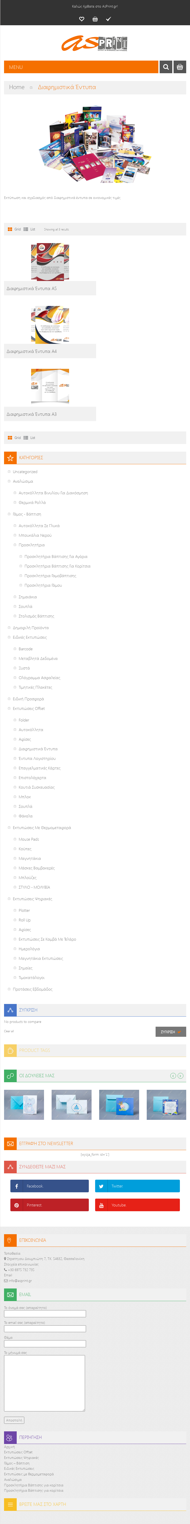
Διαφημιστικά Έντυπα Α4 (125, 288)
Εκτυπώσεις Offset (29, 645)
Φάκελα (26, 753)
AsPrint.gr (70, 1510)
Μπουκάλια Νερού (35, 472)
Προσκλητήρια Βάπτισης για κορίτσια (58, 503)
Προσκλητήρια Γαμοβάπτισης (50, 512)
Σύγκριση (168, 969)
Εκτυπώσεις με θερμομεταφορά (42, 764)
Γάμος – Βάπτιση (17, 1400)
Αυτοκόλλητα (31, 666)
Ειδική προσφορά (28, 636)
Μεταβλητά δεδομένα (38, 595)
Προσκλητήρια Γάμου (43, 522)
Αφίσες (25, 676)
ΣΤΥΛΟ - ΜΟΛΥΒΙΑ (34, 824)
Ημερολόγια (29, 886)
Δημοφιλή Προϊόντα (31, 564)
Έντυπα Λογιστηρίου (37, 695)
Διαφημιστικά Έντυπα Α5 (32, 288)
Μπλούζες (27, 814)
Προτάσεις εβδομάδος (32, 926)
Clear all (9, 968)
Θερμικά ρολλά (32, 439)
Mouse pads (29, 776)
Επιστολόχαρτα (32, 714)
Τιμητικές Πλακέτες (35, 624)
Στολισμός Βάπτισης (36, 553)
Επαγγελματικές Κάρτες (39, 705)
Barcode (26, 586)
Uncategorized (25, 408)
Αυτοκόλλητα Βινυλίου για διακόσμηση (53, 430)
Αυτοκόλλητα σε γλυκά (39, 463)
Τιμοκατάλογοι (32, 914)
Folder (24, 657)
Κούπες (25, 786)
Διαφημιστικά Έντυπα (38, 686)
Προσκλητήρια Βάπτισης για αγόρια (56, 493)
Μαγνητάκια (30, 795)
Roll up (25, 857)
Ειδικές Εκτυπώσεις (30, 574)
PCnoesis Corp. (145, 1510)
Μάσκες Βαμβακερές (37, 805)
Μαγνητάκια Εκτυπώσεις (41, 895)
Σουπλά (25, 543)
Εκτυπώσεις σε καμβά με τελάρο (47, 876)
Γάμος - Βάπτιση (27, 451)
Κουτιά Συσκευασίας (37, 724)
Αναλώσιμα (23, 418)
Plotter (24, 847)
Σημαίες (25, 905)
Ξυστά (24, 605)
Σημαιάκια (28, 534)
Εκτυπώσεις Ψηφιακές (32, 836)
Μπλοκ (25, 734)
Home (17, 87)
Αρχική (9, 1383)
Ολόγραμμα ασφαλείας (39, 614)
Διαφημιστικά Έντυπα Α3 (32, 351)
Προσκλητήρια (32, 482)
